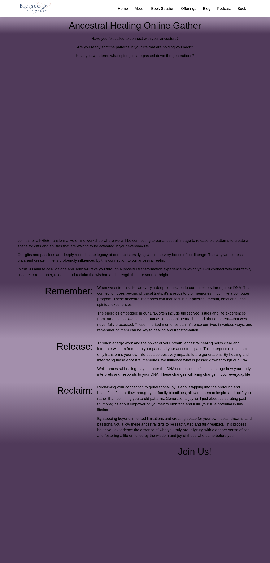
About (139, 8)
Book (242, 8)
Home (123, 8)
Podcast (224, 8)
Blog (206, 8)
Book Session (162, 8)
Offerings (188, 8)
